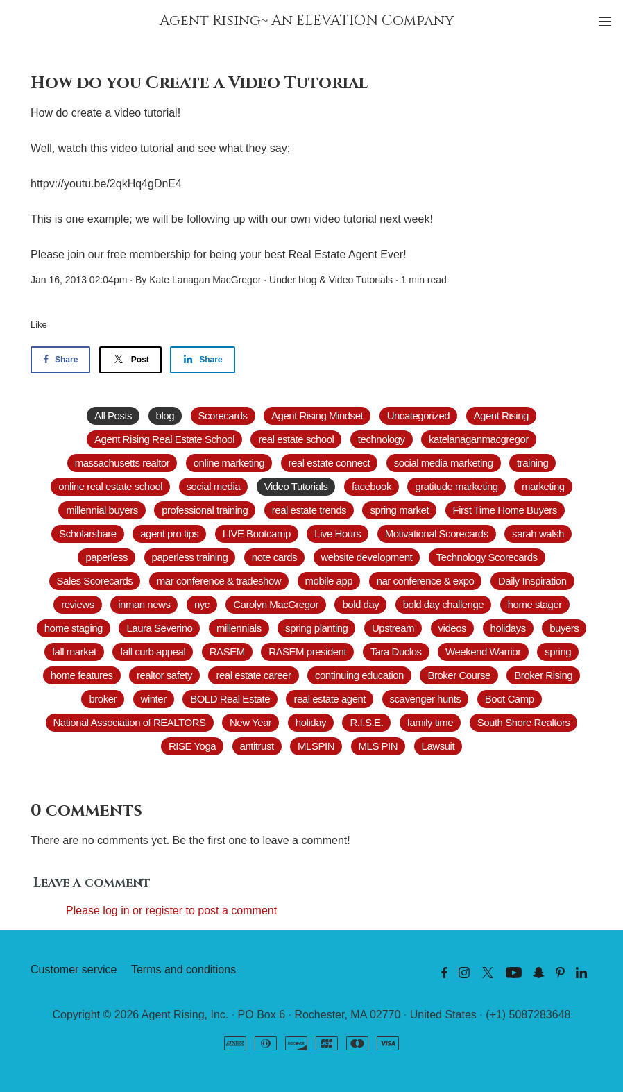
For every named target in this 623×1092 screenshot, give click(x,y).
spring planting (316, 628)
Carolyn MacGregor (275, 604)
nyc (202, 604)
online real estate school (110, 486)
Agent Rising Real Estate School (164, 439)
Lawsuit (438, 746)
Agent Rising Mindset (317, 415)
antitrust (257, 746)
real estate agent (329, 699)
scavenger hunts (425, 699)
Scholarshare (88, 533)
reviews (77, 604)
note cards (274, 557)
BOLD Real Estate (230, 699)
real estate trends (309, 510)
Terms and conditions (183, 969)
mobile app (329, 581)
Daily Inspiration (532, 581)
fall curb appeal (152, 651)
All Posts (113, 415)
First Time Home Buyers (505, 510)
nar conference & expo (426, 581)
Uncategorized (418, 415)
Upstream (393, 628)
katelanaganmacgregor (479, 439)
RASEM (227, 651)
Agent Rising (501, 415)
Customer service (74, 969)
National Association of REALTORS (129, 722)
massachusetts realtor (122, 463)
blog (307, 279)
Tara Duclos (396, 651)
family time (430, 722)
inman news (144, 604)
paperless (106, 557)
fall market (74, 651)
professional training (205, 510)
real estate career (253, 675)
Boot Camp (509, 699)
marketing (543, 486)
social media (214, 486)
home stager (535, 604)
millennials (239, 628)
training (532, 463)
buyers (564, 628)
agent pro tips (169, 533)
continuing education (359, 675)
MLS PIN (378, 746)
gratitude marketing (456, 486)
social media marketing (443, 463)
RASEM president (307, 651)
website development (367, 557)
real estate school (296, 439)
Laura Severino (159, 628)
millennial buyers (102, 510)
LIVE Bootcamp (257, 533)
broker (103, 699)
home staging (73, 628)
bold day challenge (443, 604)
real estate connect (329, 463)
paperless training (190, 557)
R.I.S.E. (366, 722)
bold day (360, 604)
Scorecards (223, 415)
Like (39, 324)
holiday (311, 722)
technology (381, 439)
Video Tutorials (361, 279)
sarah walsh (538, 533)
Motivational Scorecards (436, 533)
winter (154, 699)
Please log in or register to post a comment (171, 910)
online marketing (229, 463)
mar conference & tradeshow (219, 581)
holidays (508, 628)
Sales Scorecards (95, 581)
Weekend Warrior (483, 651)
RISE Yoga (192, 746)
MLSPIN (316, 746)
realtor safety (164, 675)
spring (558, 651)
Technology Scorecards (487, 557)
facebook (371, 486)
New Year (250, 722)
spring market (399, 510)
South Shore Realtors (523, 722)
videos (452, 628)
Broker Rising (543, 675)
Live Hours (337, 533)
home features (82, 675)
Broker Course (458, 675)
